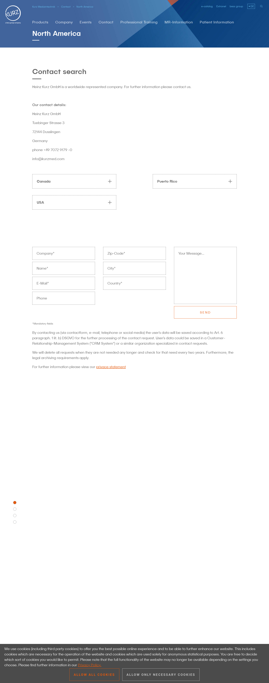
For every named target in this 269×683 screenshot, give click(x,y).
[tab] (72, 181)
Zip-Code (116, 253)
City (111, 268)
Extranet (221, 6)
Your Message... (191, 253)
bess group (236, 6)
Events (86, 22)
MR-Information (179, 22)
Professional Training (139, 22)
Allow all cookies (94, 675)
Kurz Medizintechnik (43, 6)
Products (40, 22)
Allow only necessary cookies (161, 675)
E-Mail (43, 283)
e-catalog (207, 6)
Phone (42, 298)
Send (205, 312)
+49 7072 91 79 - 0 (59, 602)
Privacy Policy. (89, 665)
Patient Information (217, 22)
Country (114, 283)
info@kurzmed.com (59, 608)
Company (64, 22)
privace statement (111, 367)
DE (252, 6)
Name (42, 268)
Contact (65, 6)
